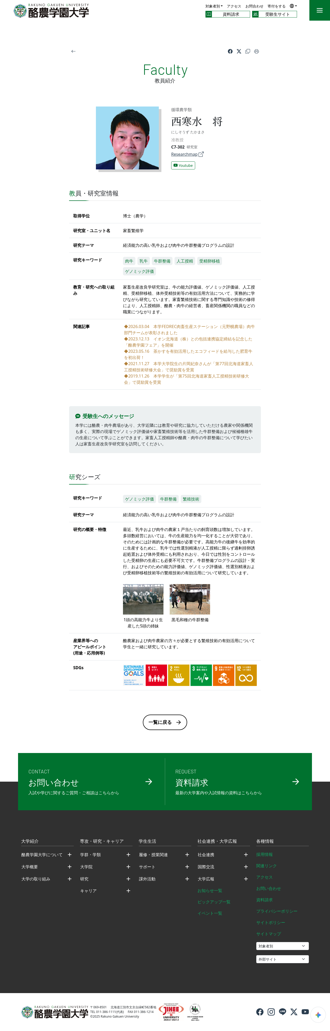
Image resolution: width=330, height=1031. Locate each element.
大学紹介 (30, 841)
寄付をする (277, 6)
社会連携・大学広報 (217, 841)
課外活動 (147, 879)
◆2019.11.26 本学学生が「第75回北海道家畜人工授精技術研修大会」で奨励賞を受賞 (186, 379)
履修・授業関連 (153, 854)
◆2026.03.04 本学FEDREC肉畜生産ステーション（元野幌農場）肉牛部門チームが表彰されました (189, 330)
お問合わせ (254, 6)
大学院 (86, 867)
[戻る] (73, 51)
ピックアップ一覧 (213, 902)
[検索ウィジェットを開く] (318, 1014)
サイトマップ (268, 934)
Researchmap (187, 154)
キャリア (88, 891)
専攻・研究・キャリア (102, 841)
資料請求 (264, 900)
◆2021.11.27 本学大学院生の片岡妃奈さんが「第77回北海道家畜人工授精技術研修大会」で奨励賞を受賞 (188, 367)
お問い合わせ (268, 888)
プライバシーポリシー (277, 911)
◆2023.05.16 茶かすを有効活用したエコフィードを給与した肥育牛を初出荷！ (188, 354)
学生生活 (147, 841)
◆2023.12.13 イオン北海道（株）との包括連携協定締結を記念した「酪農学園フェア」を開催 (188, 342)
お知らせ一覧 (209, 890)
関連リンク (266, 866)
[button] (293, 5)
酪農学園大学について (42, 854)
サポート (147, 867)
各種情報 (265, 841)
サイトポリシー (270, 922)
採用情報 (264, 854)
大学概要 (29, 867)
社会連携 (206, 854)
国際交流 (206, 867)
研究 (84, 879)
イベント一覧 (209, 913)
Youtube (183, 165)
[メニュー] (319, 10)
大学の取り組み (35, 879)
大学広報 (206, 879)
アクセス (234, 6)
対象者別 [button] (212, 6)
